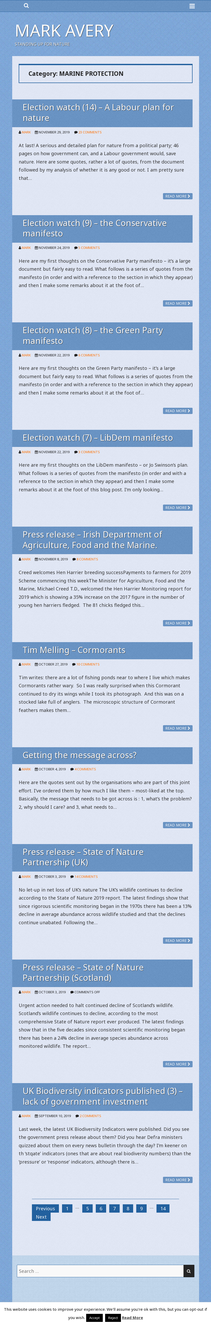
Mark (26, 132)
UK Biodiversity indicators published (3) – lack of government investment (103, 1096)
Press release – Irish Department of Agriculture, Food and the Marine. (92, 540)
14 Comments (86, 876)
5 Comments (89, 247)
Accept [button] (94, 1317)
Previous (45, 1208)
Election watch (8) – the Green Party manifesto (93, 335)
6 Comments (89, 355)
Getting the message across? (80, 754)
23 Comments (90, 132)
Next (41, 1217)
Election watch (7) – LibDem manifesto (98, 437)
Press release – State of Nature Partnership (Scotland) (83, 972)
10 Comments (88, 664)
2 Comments (90, 1115)
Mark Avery (64, 30)
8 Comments (87, 559)
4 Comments (85, 769)
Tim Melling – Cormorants (74, 649)
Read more (177, 196)
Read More (132, 1317)
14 (163, 1208)
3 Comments (89, 452)
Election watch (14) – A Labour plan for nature (98, 112)
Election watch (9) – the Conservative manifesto (95, 228)
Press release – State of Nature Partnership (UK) (83, 857)
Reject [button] (113, 1317)
